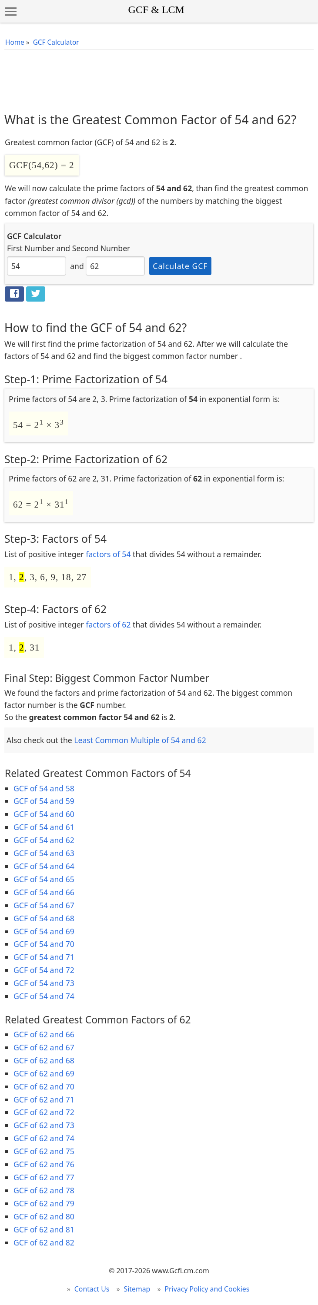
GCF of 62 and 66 (43, 1034)
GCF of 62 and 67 (43, 1047)
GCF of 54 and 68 (43, 918)
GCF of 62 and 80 (43, 1216)
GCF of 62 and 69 (43, 1073)
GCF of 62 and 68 (43, 1060)
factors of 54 (108, 554)
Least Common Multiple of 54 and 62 (140, 740)
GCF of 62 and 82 (43, 1242)
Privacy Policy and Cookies (207, 1289)
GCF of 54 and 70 (43, 944)
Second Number (101, 248)
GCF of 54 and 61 (43, 827)
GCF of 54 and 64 (43, 866)
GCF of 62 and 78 (43, 1190)
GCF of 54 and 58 (43, 788)
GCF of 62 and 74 (43, 1138)
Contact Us (92, 1289)
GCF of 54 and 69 (43, 931)
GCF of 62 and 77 (43, 1177)
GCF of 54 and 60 (43, 814)
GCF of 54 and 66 (43, 892)
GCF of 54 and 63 (43, 853)
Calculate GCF (180, 266)
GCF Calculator (56, 42)
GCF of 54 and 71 (43, 957)
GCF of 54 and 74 (43, 996)
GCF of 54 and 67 (43, 905)
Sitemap (137, 1289)
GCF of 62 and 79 (43, 1203)
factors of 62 (108, 624)
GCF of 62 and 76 (43, 1164)
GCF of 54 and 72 (43, 970)
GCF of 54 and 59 (43, 801)
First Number (30, 248)
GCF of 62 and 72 (43, 1112)
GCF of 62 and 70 (43, 1086)
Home (14, 42)
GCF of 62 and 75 (43, 1151)
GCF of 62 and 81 (43, 1229)
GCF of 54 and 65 (43, 879)
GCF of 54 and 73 (43, 983)
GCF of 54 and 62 (43, 840)
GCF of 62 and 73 (43, 1125)
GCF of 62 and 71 (43, 1099)
